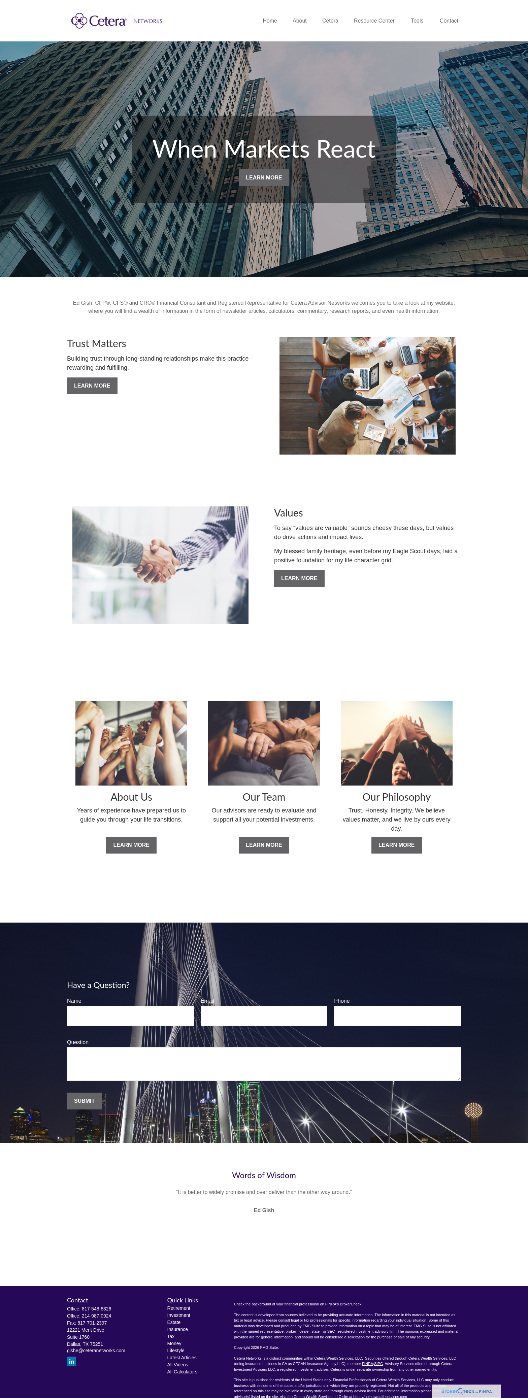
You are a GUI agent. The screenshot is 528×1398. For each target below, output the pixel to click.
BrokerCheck (350, 1304)
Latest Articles (182, 1357)
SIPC (378, 1364)
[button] (270, 21)
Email (207, 1001)
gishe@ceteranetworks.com (96, 1350)
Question (78, 1042)
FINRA (367, 1364)
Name (74, 1001)
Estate (174, 1322)
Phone (342, 1001)
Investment (178, 1315)
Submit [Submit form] (84, 1101)
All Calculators (182, 1371)
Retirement (178, 1308)
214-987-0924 (96, 1316)
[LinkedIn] (71, 1361)
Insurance (177, 1329)
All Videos (177, 1364)
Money (174, 1343)
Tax (171, 1336)
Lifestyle (176, 1350)
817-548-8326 (96, 1308)
